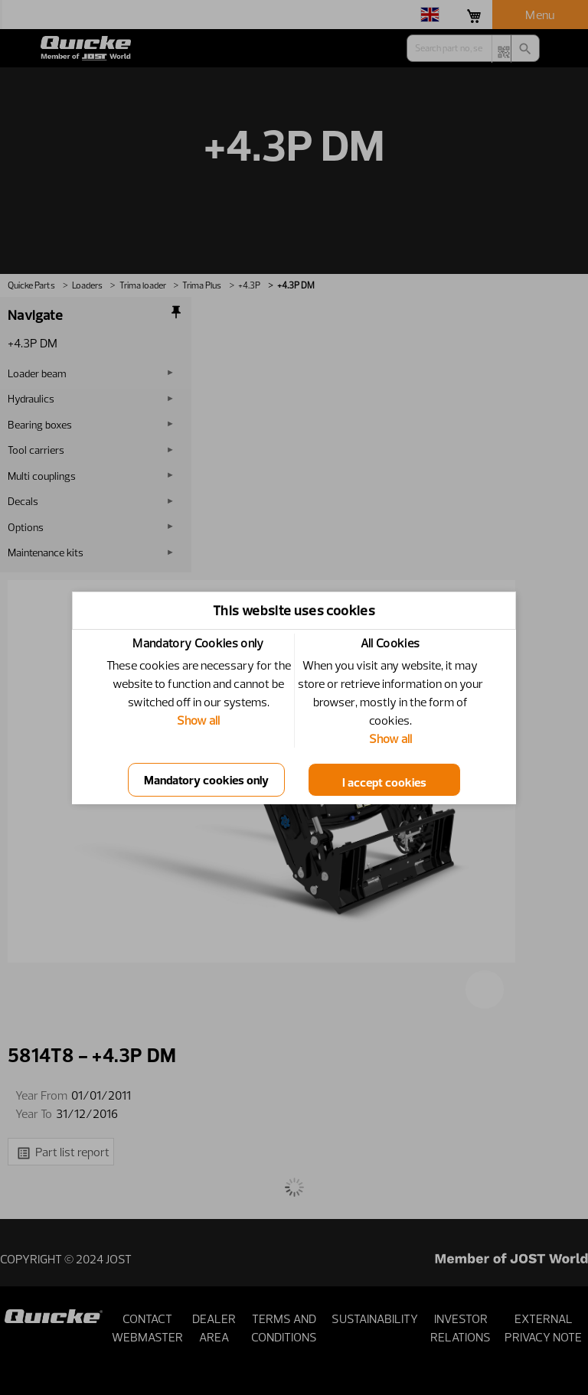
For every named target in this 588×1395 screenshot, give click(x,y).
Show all (198, 720)
